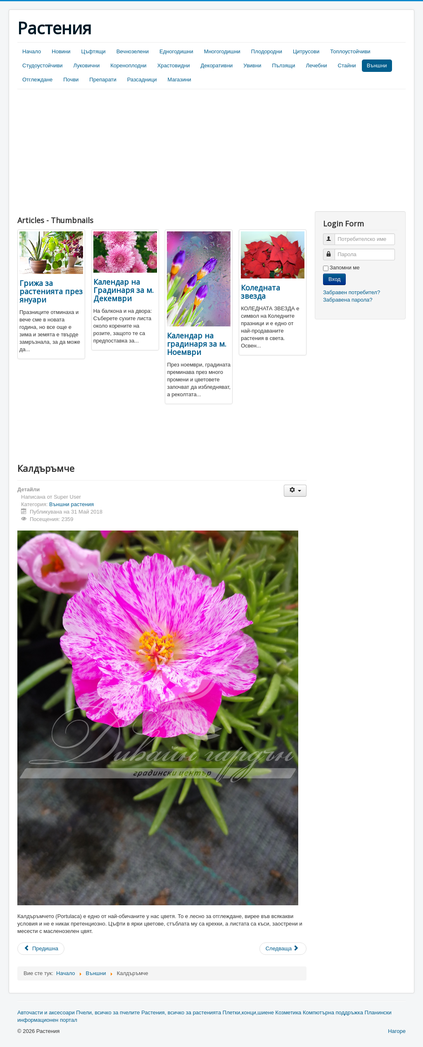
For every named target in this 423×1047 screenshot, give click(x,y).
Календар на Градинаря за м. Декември (123, 290)
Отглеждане (37, 79)
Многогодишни (222, 51)
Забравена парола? (348, 300)
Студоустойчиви (42, 65)
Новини (61, 51)
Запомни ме (345, 267)
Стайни (347, 65)
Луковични (87, 65)
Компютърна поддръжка (333, 1012)
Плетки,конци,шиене (248, 1012)
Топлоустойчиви (350, 51)
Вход (334, 279)
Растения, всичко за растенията (181, 1012)
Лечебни (316, 65)
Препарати (102, 79)
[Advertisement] (86, 151)
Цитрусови (306, 51)
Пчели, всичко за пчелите (108, 1012)
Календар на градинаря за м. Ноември (196, 344)
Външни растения (71, 504)
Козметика (289, 1012)
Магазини (179, 79)
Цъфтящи (93, 51)
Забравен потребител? (351, 292)
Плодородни (266, 51)
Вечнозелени (132, 51)
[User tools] (295, 491)
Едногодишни (176, 51)
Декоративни (217, 65)
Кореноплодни (128, 65)
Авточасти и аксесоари (46, 1012)
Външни (377, 65)
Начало (31, 51)
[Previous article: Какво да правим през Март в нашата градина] (40, 948)
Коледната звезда (260, 292)
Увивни (252, 65)
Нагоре (397, 1031)
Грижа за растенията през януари (51, 291)
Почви (70, 79)
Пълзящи (283, 65)
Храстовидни (173, 65)
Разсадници (142, 79)
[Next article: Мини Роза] (283, 948)
